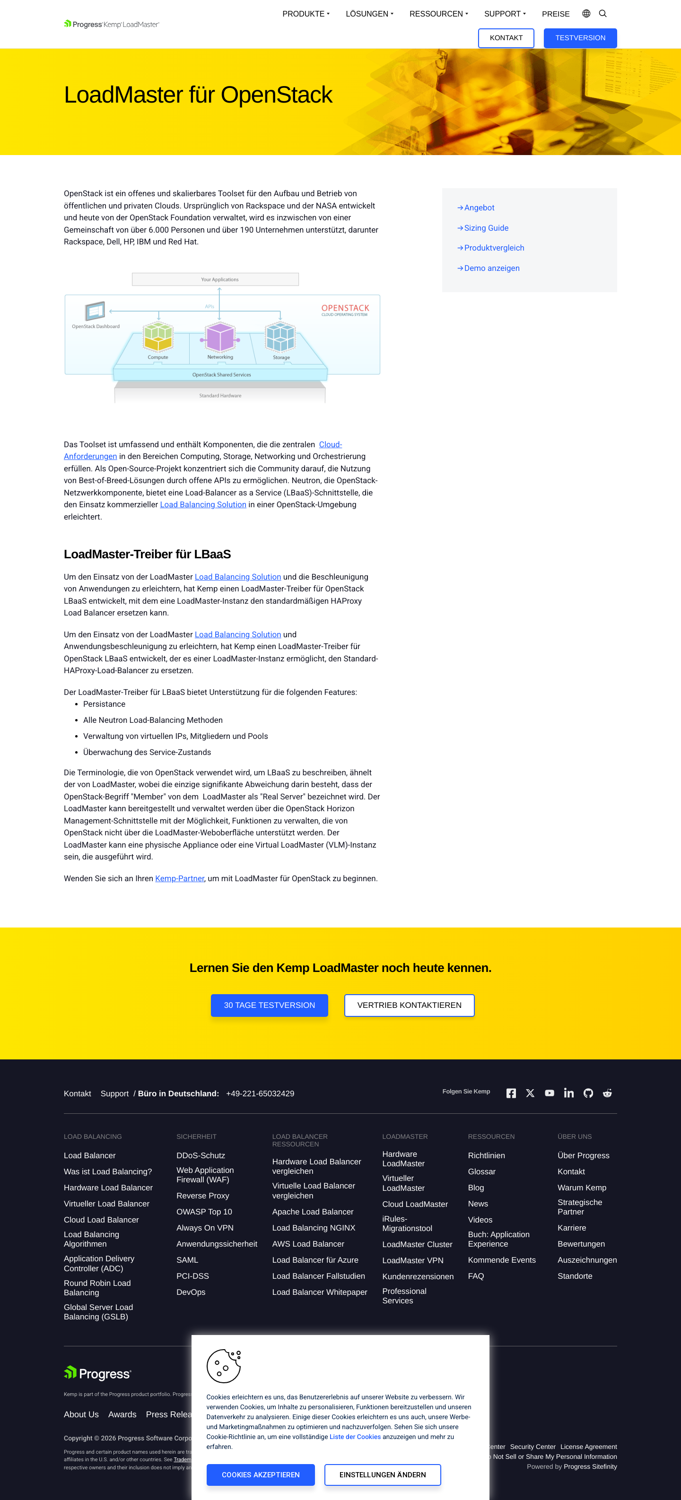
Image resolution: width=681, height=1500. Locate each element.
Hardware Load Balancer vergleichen (316, 1166)
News (478, 1203)
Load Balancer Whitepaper (319, 1292)
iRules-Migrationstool (407, 1223)
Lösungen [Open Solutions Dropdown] (367, 14)
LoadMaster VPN (412, 1260)
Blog (476, 1187)
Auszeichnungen (587, 1260)
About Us (81, 1414)
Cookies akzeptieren (261, 1475)
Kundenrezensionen (418, 1276)
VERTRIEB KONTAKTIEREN (410, 1005)
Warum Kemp (582, 1187)
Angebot (479, 208)
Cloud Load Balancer (101, 1219)
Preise (556, 14)
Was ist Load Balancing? (108, 1171)
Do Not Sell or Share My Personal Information (550, 1456)
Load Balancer (90, 1155)
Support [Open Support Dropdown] (502, 14)
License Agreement (588, 1446)
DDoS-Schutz (200, 1155)
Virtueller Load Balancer (106, 1203)
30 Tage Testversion (269, 1005)
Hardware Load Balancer (108, 1187)
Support (115, 1093)
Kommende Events (502, 1260)
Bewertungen (581, 1244)
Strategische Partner (580, 1207)
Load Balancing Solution (203, 505)
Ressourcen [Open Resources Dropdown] (436, 14)
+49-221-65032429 (260, 1093)
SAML (187, 1260)
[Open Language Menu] (586, 14)
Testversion (581, 38)
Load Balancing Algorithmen (91, 1239)
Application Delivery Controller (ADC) (99, 1263)
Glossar (482, 1171)
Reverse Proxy (202, 1195)
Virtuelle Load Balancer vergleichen (313, 1190)
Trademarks (187, 1460)
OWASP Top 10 (204, 1211)
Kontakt (506, 38)
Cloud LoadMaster (415, 1204)
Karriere (572, 1227)
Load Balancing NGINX (314, 1227)
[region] (340, 1417)
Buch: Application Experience (499, 1239)
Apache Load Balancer (313, 1211)
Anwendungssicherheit (216, 1244)
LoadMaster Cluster (417, 1244)
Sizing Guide (486, 228)
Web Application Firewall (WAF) (205, 1175)
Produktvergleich (494, 248)
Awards (122, 1414)
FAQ (476, 1276)
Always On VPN (205, 1227)
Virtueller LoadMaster (403, 1183)
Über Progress (584, 1155)
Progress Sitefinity (590, 1466)
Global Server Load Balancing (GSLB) (98, 1312)
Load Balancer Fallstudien (319, 1276)
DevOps (190, 1292)
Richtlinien (486, 1155)
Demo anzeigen (492, 268)
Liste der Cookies (355, 1437)
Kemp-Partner (179, 879)
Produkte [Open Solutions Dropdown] (304, 14)
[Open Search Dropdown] (602, 14)
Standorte (575, 1276)
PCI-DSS (192, 1276)
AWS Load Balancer (308, 1244)
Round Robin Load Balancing (97, 1288)
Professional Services (404, 1296)
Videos (480, 1219)
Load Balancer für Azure (315, 1260)
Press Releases (176, 1414)
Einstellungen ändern (383, 1475)
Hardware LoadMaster (403, 1159)
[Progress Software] (98, 1373)
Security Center (533, 1446)
